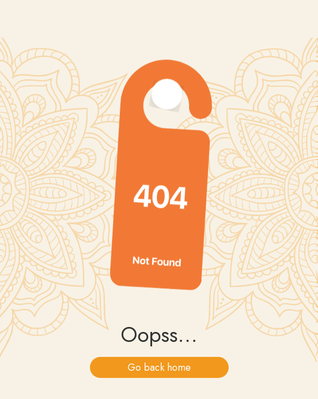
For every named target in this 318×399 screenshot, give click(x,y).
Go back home (159, 367)
